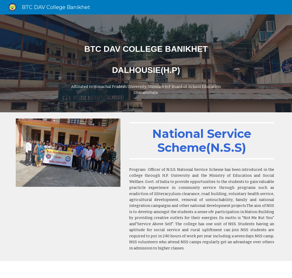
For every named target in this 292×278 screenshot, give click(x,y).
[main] (146, 63)
